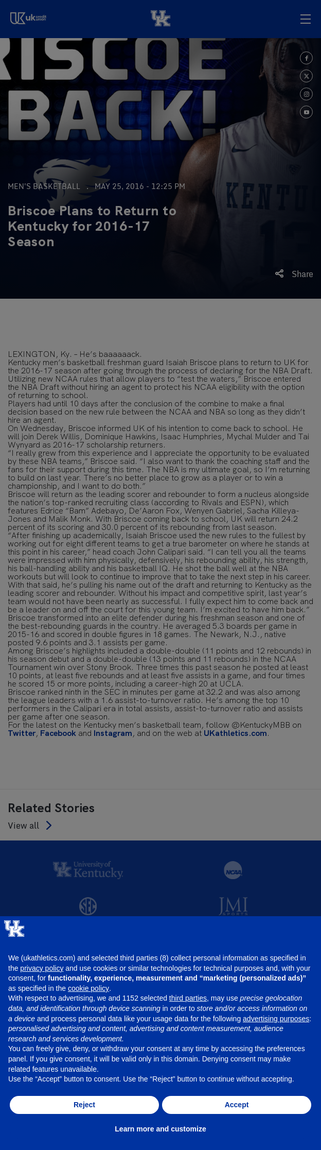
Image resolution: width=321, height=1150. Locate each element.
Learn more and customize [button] (160, 1129)
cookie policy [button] (88, 988)
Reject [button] (84, 1105)
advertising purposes (276, 1019)
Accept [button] (237, 1105)
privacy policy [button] (41, 968)
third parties (188, 998)
